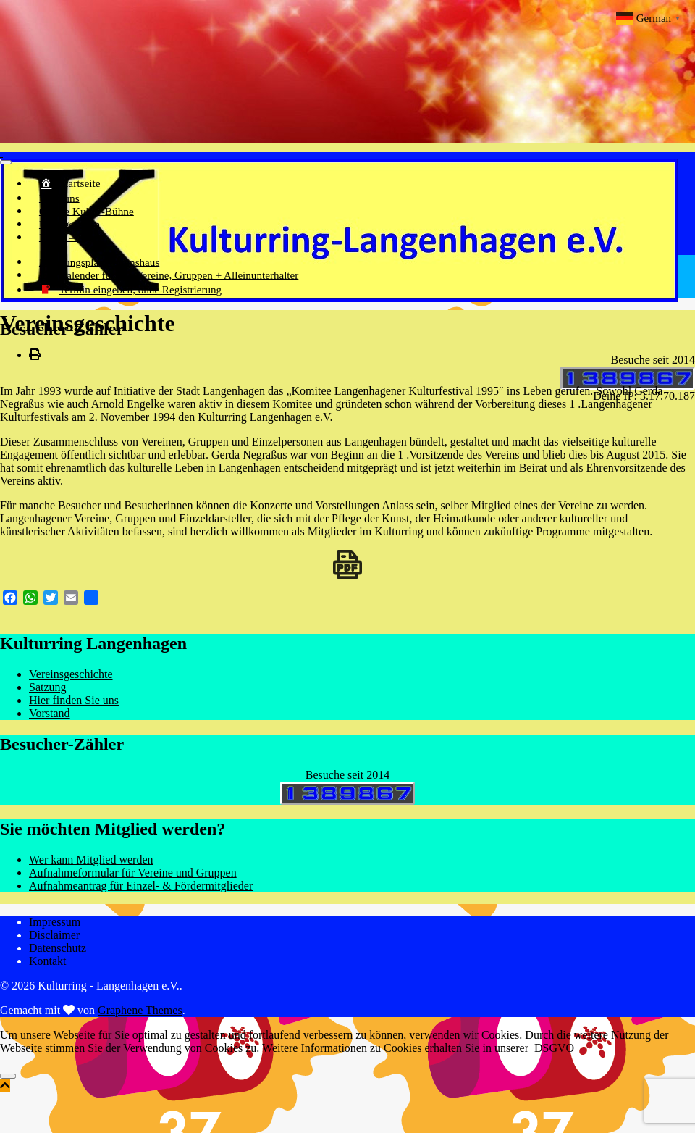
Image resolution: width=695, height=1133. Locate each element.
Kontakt (48, 962)
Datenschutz (57, 949)
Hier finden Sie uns (74, 701)
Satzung (48, 688)
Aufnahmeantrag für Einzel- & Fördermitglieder (141, 887)
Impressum (54, 923)
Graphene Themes (140, 1012)
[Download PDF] (347, 565)
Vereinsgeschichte (71, 675)
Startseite (63, 184)
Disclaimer (54, 936)
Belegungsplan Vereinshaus (84, 263)
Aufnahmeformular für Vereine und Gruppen (133, 874)
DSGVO (554, 1049)
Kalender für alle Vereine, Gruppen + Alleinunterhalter (140, 276)
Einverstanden (8, 1077)
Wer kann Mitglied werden (91, 861)
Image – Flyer (62, 238)
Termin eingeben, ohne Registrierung (110, 292)
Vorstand (49, 714)
